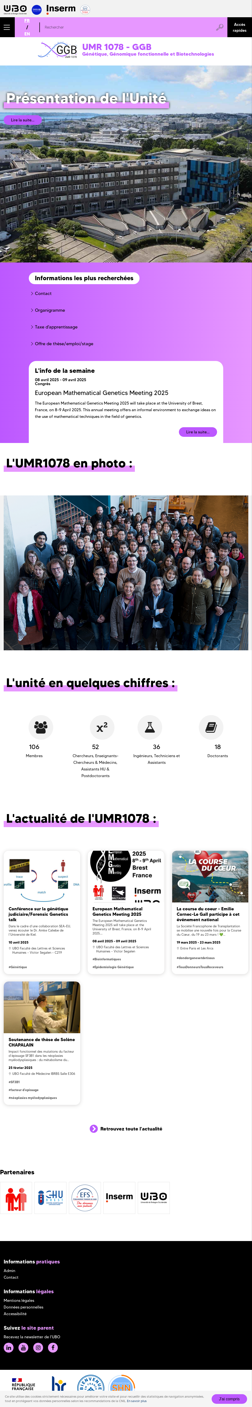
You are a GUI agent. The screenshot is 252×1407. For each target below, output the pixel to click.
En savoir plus (137, 1401)
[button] (7, 27)
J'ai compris (229, 1399)
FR (27, 20)
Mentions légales (19, 1300)
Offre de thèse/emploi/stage (64, 343)
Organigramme (50, 310)
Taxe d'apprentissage (56, 327)
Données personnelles (23, 1307)
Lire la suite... (22, 120)
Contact (43, 293)
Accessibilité (15, 1313)
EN (27, 34)
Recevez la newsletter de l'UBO (32, 1337)
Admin (9, 1270)
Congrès (42, 383)
